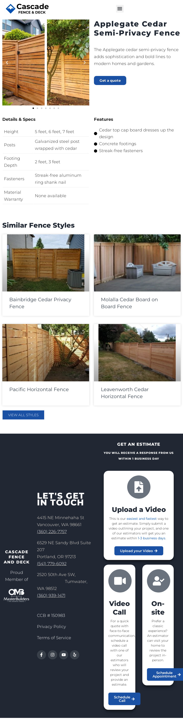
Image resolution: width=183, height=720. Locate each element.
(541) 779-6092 (52, 563)
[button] (120, 9)
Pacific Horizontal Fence (39, 389)
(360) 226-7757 (52, 531)
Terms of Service (54, 637)
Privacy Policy (51, 626)
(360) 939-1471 (51, 595)
